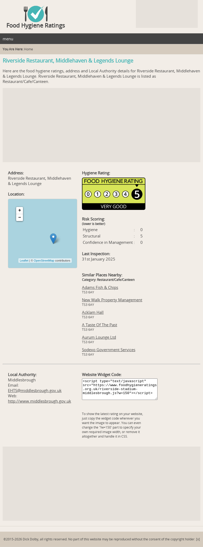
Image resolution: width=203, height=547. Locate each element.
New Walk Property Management (112, 299)
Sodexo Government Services (108, 349)
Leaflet (24, 260)
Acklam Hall (93, 312)
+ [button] (19, 210)
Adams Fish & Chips (100, 287)
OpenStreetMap (44, 260)
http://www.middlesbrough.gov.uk (39, 401)
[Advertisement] (101, 125)
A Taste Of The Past (99, 324)
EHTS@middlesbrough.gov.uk (35, 390)
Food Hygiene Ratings (35, 25)
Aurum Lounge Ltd (99, 337)
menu (8, 38)
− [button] (19, 217)
